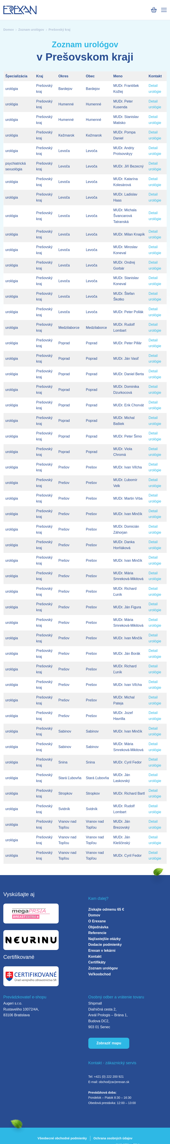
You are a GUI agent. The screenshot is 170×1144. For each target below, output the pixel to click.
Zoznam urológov (31, 29)
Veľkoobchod (99, 974)
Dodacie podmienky (105, 944)
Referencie (97, 933)
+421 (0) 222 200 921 (109, 1076)
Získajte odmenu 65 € (106, 909)
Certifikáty (97, 962)
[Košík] (154, 10)
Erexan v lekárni (102, 950)
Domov (8, 29)
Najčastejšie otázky (104, 939)
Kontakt (95, 956)
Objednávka (98, 927)
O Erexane (97, 921)
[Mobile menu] (164, 10)
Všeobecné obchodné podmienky (62, 1138)
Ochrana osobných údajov (112, 1138)
